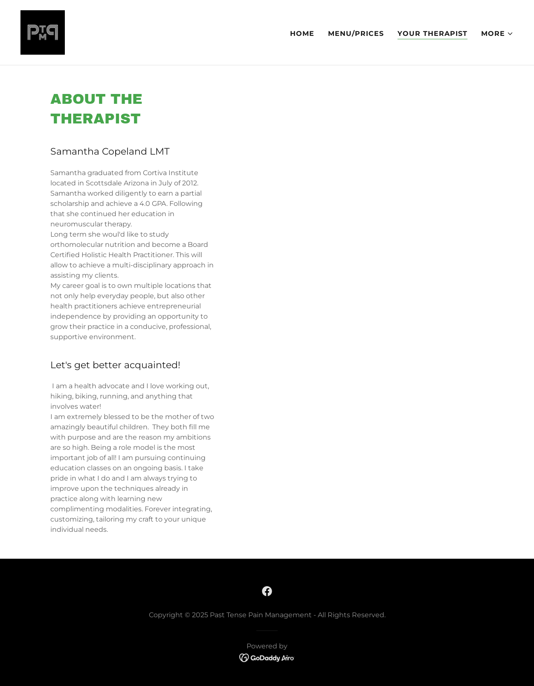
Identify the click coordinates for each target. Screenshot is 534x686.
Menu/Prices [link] (356, 33)
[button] (497, 34)
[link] (42, 32)
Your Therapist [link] (432, 33)
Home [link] (302, 33)
